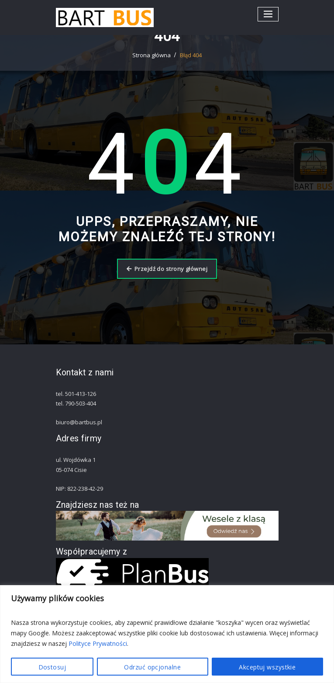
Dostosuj (52, 667)
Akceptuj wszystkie (267, 667)
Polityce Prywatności (98, 643)
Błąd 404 (191, 55)
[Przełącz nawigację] (268, 14)
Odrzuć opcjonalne (152, 667)
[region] (167, 634)
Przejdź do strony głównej (167, 269)
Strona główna (151, 55)
